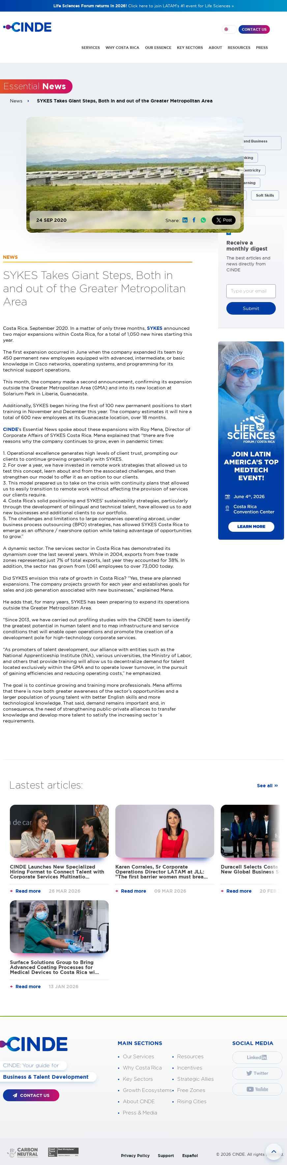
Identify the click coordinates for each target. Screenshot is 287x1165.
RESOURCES (239, 48)
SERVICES (90, 48)
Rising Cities (192, 1101)
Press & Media (140, 1112)
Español (190, 1155)
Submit (251, 308)
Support (166, 1155)
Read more (28, 891)
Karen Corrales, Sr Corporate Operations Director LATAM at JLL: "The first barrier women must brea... (161, 871)
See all (265, 785)
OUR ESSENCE (158, 48)
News (16, 101)
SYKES (155, 328)
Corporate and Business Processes (245, 143)
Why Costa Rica (142, 1068)
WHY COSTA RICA (122, 48)
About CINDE (139, 1101)
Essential (34, 86)
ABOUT (215, 48)
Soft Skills (265, 195)
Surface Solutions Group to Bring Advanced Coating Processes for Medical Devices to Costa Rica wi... (54, 967)
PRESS (262, 48)
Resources (190, 1056)
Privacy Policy (135, 1155)
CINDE (10, 429)
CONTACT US (254, 29)
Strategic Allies (195, 1079)
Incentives (189, 1068)
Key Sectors (138, 1079)
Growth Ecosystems (147, 1090)
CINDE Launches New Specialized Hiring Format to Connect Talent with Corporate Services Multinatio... (57, 871)
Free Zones (191, 1090)
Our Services (138, 1056)
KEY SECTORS (190, 48)
